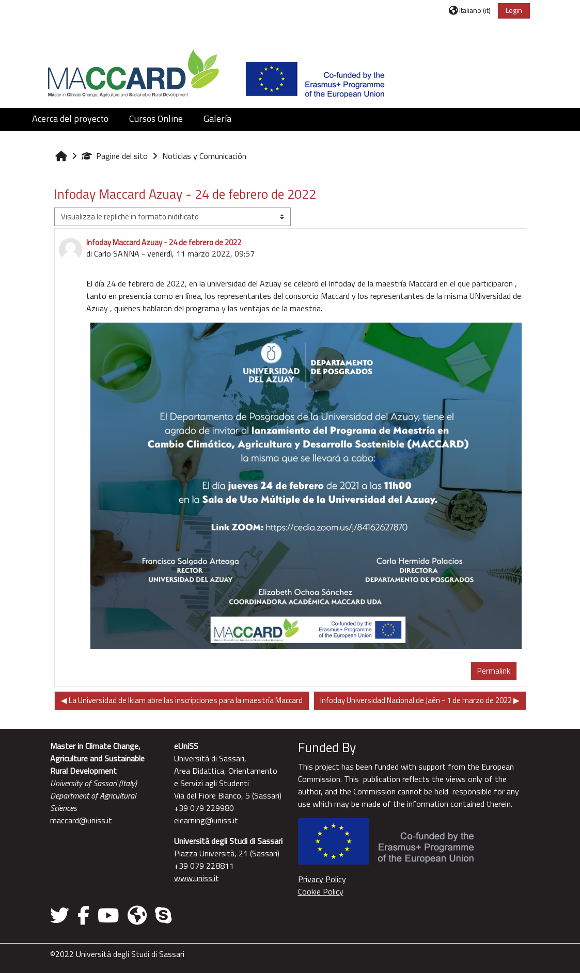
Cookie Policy (320, 891)
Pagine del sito (115, 156)
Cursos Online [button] (156, 118)
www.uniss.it (196, 878)
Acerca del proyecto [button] (70, 118)
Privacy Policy (322, 879)
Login (514, 10)
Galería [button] (217, 118)
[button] (469, 10)
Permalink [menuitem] (493, 671)
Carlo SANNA (116, 253)
